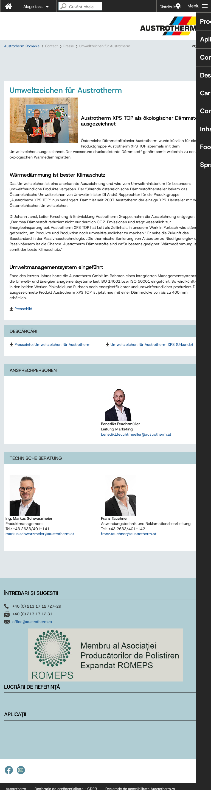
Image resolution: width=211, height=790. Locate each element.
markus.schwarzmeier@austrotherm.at (39, 538)
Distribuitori (170, 7)
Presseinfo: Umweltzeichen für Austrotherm (53, 349)
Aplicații (15, 719)
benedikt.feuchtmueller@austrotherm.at (136, 439)
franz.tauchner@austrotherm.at (128, 538)
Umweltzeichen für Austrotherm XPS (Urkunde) (152, 349)
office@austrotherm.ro (32, 626)
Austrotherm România (22, 46)
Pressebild (23, 313)
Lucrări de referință (32, 691)
